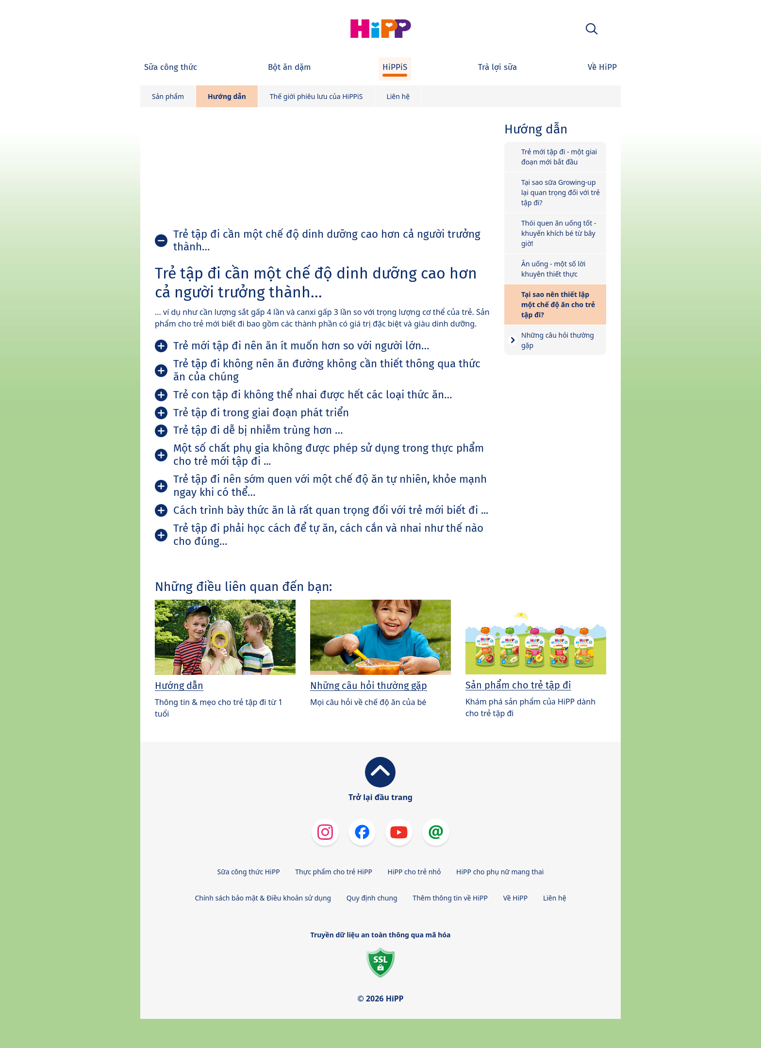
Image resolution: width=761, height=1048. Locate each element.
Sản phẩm (168, 96)
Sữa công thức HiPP (248, 871)
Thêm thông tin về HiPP (450, 897)
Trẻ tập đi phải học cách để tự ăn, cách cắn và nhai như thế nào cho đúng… (328, 535)
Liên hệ (398, 96)
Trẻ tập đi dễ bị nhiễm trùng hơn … (258, 430)
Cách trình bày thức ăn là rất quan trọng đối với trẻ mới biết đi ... (330, 510)
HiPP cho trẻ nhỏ (414, 871)
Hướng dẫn (227, 96)
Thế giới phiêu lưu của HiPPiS (316, 96)
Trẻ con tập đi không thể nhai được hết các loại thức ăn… (312, 394)
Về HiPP (515, 897)
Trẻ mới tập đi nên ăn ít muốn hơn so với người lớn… (301, 345)
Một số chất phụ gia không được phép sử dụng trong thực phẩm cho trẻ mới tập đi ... (328, 455)
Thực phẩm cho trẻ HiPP (333, 871)
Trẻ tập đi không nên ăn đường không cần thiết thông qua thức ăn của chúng (326, 370)
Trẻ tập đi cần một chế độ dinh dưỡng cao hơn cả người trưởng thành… (326, 241)
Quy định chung (372, 897)
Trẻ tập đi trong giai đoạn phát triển (261, 412)
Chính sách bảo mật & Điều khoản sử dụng (263, 897)
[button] (591, 29)
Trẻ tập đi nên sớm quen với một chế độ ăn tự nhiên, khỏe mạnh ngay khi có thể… (330, 486)
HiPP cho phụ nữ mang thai (500, 871)
